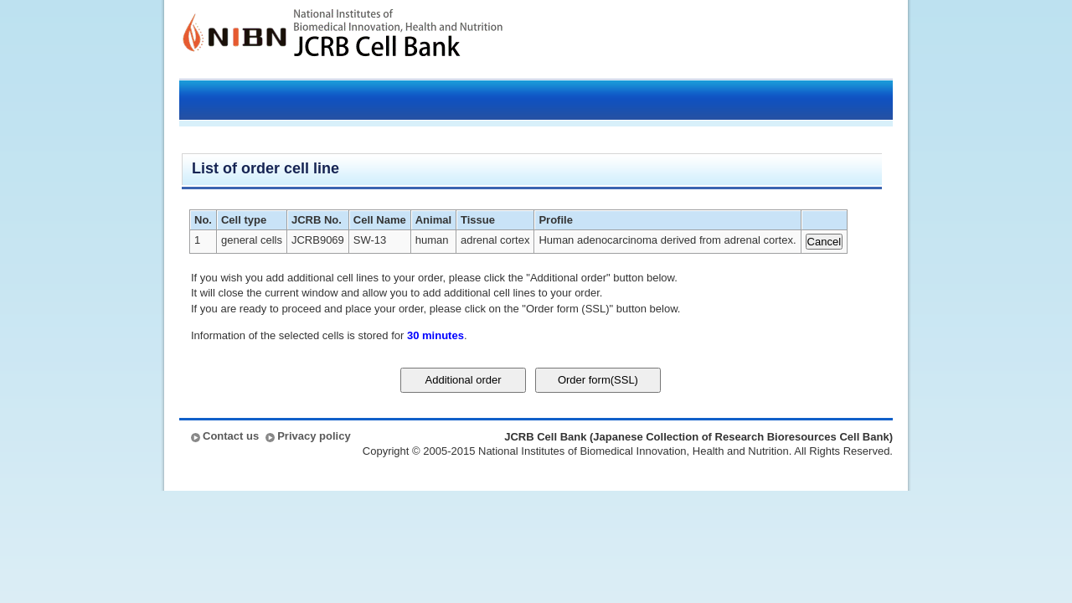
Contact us (231, 436)
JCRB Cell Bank (398, 39)
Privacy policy (313, 436)
